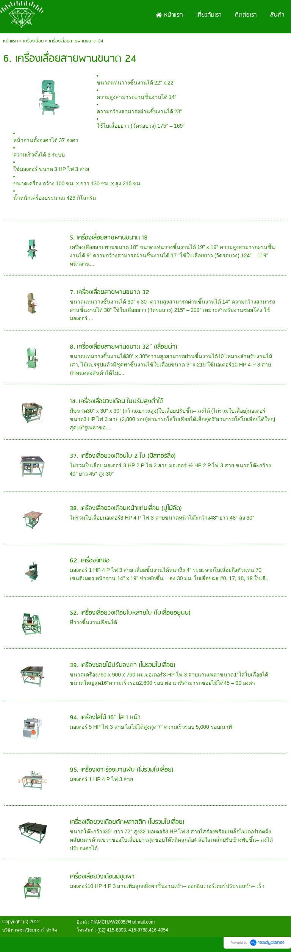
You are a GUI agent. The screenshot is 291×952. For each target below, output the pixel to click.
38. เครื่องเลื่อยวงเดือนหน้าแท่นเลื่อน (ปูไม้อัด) (126, 508)
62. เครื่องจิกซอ (90, 561)
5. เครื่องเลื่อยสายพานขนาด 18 (109, 238)
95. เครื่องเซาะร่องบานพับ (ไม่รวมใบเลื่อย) (122, 770)
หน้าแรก (10, 41)
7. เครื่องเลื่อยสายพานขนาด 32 (109, 292)
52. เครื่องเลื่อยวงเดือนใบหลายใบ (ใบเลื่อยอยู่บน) (130, 613)
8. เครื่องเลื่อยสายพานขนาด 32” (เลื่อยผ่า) (123, 347)
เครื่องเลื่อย (33, 41)
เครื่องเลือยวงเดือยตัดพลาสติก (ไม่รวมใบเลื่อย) (127, 822)
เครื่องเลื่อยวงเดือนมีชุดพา (102, 877)
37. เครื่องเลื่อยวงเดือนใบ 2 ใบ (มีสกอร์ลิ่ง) (123, 456)
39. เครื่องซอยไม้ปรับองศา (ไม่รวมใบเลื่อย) (122, 665)
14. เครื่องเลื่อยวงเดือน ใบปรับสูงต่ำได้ (116, 401)
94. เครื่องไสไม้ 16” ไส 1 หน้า (105, 717)
